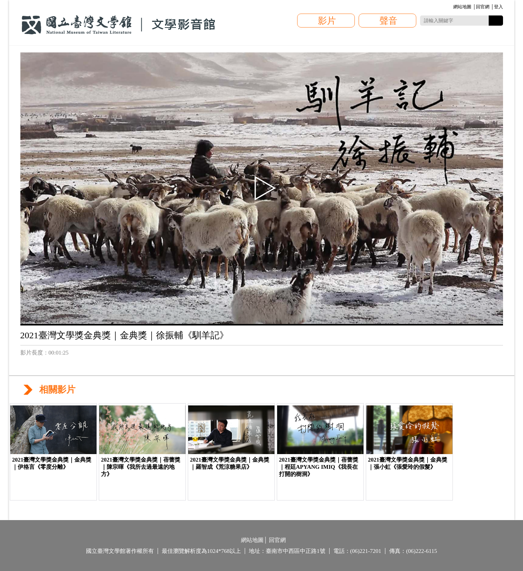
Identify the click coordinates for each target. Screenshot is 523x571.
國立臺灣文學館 (118, 25)
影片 (327, 21)
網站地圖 (462, 6)
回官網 (482, 6)
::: (452, 7)
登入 (498, 6)
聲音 (388, 21)
